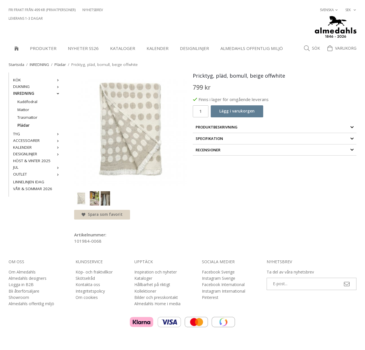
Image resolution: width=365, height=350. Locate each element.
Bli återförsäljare (24, 291)
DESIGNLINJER (194, 48)
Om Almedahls (22, 272)
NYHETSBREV (92, 9)
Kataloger (122, 48)
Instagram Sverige (218, 278)
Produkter (43, 48)
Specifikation (275, 138)
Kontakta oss (88, 284)
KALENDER (158, 48)
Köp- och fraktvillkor (94, 272)
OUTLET (37, 174)
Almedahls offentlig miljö (251, 48)
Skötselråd (85, 278)
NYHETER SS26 (83, 48)
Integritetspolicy (90, 291)
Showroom (19, 297)
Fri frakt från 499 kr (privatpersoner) (42, 9)
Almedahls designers (27, 278)
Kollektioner (145, 291)
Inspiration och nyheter (155, 272)
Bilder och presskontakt (156, 297)
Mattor (23, 109)
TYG (37, 133)
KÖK (37, 80)
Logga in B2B (21, 284)
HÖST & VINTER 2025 (31, 160)
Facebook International (223, 284)
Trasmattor (27, 117)
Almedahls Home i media (157, 303)
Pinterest (210, 297)
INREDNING (37, 93)
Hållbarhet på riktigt (152, 284)
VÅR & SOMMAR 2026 (32, 188)
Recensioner (275, 149)
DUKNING (37, 86)
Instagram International (223, 291)
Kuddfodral (27, 101)
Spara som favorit (102, 214)
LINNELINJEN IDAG (28, 181)
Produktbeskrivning (275, 127)
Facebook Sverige (218, 272)
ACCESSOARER (37, 140)
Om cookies (87, 297)
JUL (37, 167)
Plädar (23, 125)
